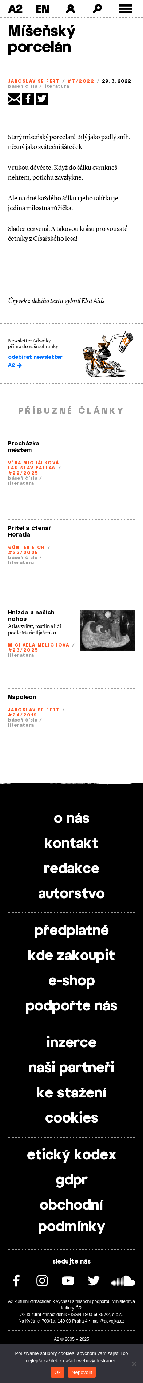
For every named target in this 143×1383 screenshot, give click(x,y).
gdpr (72, 1180)
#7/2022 (80, 81)
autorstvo (71, 894)
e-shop (71, 981)
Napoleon (22, 697)
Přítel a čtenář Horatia (29, 531)
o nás (72, 819)
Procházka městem (23, 447)
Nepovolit (82, 1372)
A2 (15, 9)
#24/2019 (22, 715)
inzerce (71, 1043)
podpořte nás (72, 1006)
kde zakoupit (71, 956)
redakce (71, 869)
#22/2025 (23, 473)
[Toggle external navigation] (125, 9)
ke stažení (72, 1093)
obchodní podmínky (71, 1216)
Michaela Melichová (38, 645)
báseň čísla (23, 86)
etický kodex (71, 1155)
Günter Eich (26, 547)
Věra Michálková (33, 462)
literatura (56, 86)
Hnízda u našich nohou (31, 616)
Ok (58, 1372)
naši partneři (71, 1068)
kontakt (71, 844)
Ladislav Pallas (32, 468)
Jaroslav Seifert (34, 81)
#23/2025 (23, 552)
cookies (71, 1118)
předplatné (72, 931)
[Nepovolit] (134, 1363)
